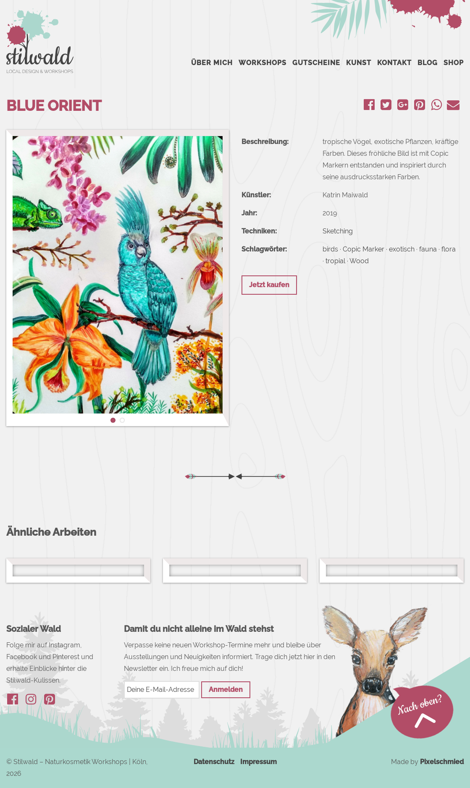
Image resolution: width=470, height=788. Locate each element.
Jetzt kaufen (269, 285)
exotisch (402, 249)
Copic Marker (363, 249)
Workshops (262, 63)
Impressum (258, 762)
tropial (335, 261)
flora (448, 249)
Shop (454, 63)
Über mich (212, 63)
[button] (17, 278)
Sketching (338, 231)
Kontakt (394, 63)
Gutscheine (316, 63)
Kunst (358, 63)
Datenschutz (214, 762)
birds (330, 249)
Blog (427, 63)
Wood (359, 261)
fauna (428, 249)
